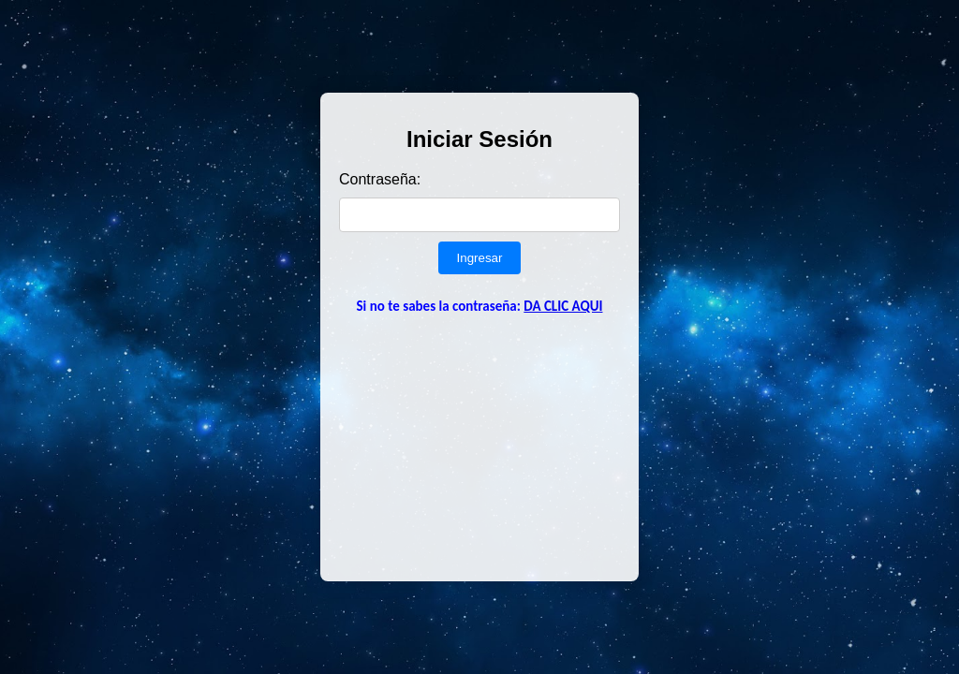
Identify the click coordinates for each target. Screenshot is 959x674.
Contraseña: (379, 179)
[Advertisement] (479, 446)
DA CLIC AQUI (563, 306)
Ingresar (480, 258)
